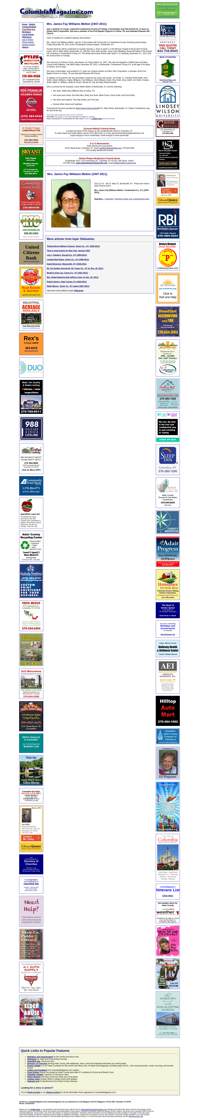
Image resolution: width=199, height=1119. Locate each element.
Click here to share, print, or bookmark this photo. (132, 199)
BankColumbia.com (168, 80)
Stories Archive (28, 45)
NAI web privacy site (136, 1116)
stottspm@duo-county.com (124, 163)
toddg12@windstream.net (110, 148)
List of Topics (27, 40)
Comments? (109, 199)
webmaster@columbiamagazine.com (94, 1109)
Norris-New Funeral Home (87, 108)
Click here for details (31, 142)
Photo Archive (28, 42)
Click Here (167, 895)
